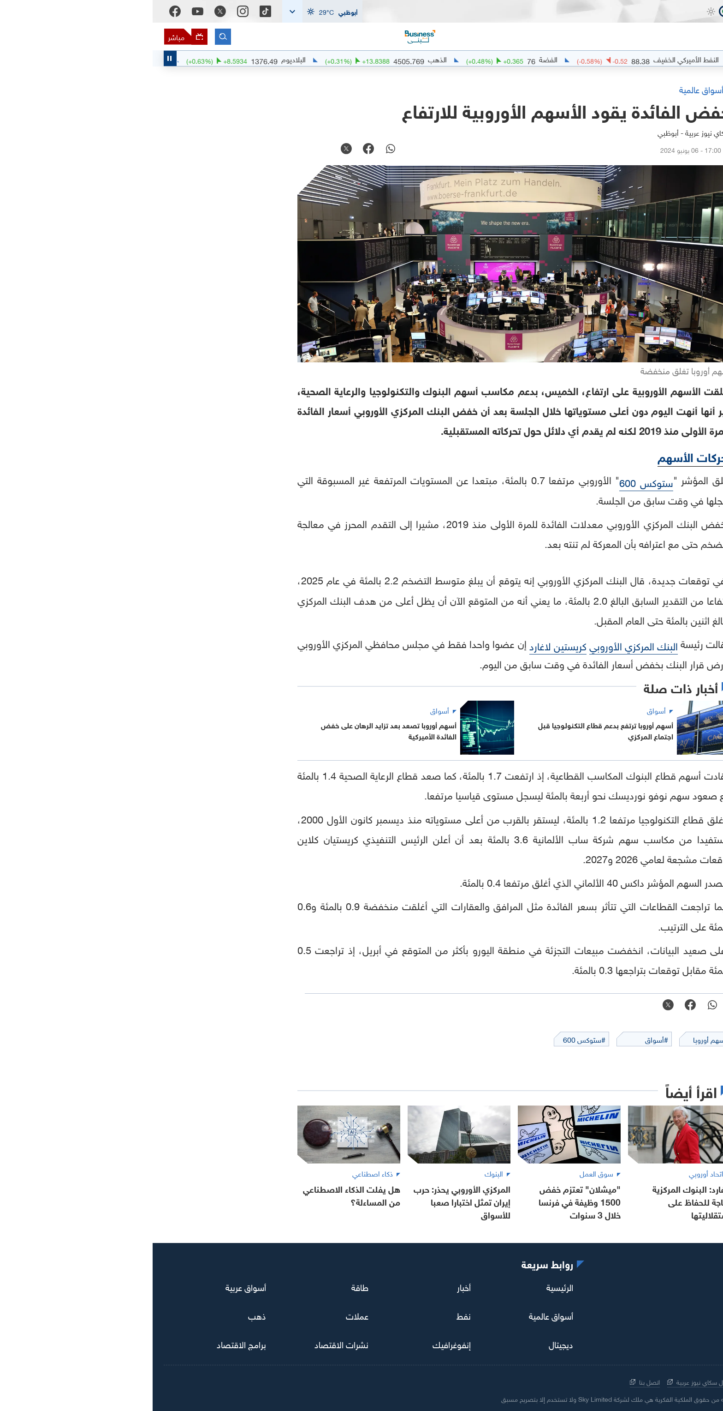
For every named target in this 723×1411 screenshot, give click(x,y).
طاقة (207, 1286)
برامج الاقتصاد (88, 1343)
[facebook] (216, 150)
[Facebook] (22, 11)
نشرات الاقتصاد (189, 1343)
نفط (311, 1315)
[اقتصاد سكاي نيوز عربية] (656, 28)
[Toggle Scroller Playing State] (17, 58)
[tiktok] (694, 1288)
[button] (170, 11)
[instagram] (668, 1288)
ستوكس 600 (494, 482)
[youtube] (616, 1287)
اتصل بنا (492, 1381)
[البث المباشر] (33, 37)
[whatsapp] (238, 150)
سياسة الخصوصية (672, 1381)
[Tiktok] (112, 11)
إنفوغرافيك (299, 1343)
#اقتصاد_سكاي (684, 58)
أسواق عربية (93, 1286)
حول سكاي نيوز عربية (546, 1381)
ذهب (104, 1315)
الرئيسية (407, 1286)
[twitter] (642, 1288)
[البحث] (70, 37)
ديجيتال (408, 1343)
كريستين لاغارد (405, 645)
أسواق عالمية (398, 1315)
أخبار (311, 1286)
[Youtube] (45, 11)
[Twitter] (67, 11)
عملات (204, 1315)
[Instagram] (90, 11)
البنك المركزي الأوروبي (481, 645)
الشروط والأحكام (610, 1381)
